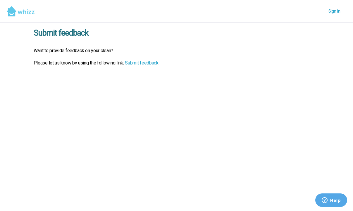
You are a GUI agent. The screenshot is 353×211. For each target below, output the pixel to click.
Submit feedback (142, 63)
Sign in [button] (334, 11)
